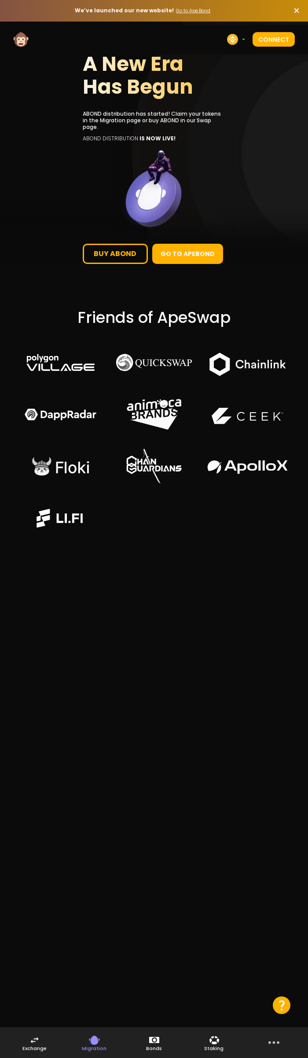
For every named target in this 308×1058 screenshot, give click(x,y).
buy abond (115, 254)
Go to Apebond (188, 253)
